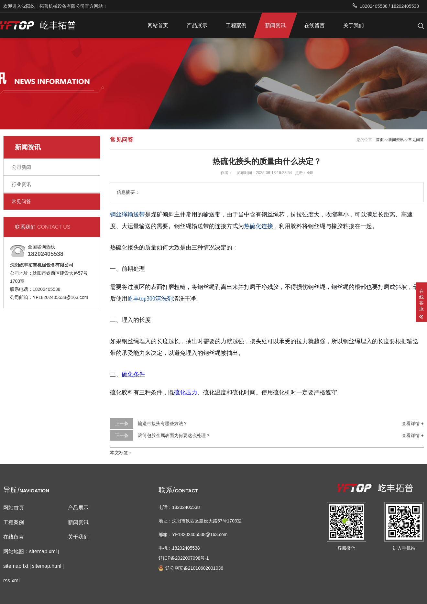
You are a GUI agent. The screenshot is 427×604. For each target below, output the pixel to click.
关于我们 (353, 25)
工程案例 (236, 25)
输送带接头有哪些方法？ (163, 423)
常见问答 (21, 201)
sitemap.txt (15, 566)
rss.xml (11, 580)
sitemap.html (46, 566)
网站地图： (16, 551)
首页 (380, 139)
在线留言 (314, 25)
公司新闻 (21, 167)
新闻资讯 (275, 25)
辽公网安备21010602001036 (194, 568)
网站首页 (158, 25)
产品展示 (197, 25)
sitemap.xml (43, 551)
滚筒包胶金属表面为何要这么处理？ (174, 435)
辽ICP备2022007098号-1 (184, 558)
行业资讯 (21, 184)
